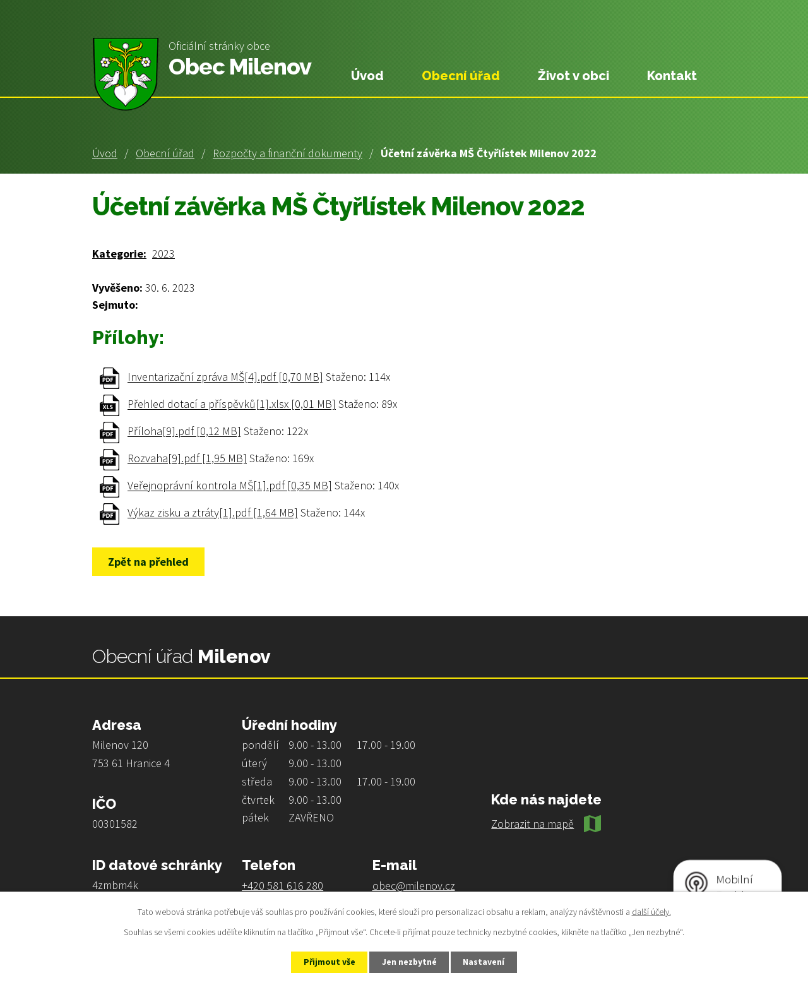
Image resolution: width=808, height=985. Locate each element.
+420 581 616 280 (282, 885)
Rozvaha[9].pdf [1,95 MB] (187, 458)
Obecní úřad (165, 153)
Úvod (104, 153)
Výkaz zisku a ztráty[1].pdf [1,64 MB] (213, 513)
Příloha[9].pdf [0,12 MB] (184, 431)
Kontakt (672, 75)
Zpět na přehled (149, 561)
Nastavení (487, 961)
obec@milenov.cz (413, 885)
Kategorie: (119, 253)
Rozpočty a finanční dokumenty (287, 153)
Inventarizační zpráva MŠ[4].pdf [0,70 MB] (225, 377)
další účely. (651, 911)
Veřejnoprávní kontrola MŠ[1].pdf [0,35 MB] (230, 486)
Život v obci (573, 75)
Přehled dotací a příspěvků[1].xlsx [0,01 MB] (232, 404)
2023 (163, 253)
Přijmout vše (327, 961)
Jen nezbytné (409, 961)
